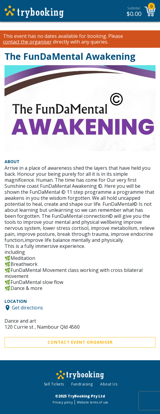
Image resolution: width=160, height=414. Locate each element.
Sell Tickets (54, 384)
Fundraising (82, 384)
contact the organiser (27, 42)
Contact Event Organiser (80, 342)
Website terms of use (92, 402)
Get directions (27, 307)
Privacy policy (63, 402)
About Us (108, 384)
